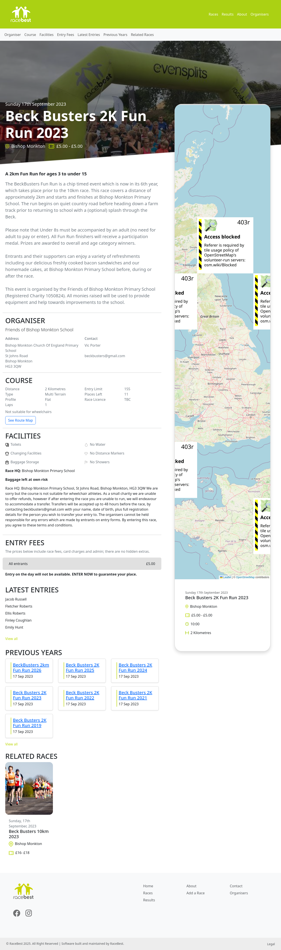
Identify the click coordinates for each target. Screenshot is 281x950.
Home (148, 886)
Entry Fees (65, 34)
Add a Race (195, 893)
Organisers (259, 14)
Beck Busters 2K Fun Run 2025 (82, 667)
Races (213, 14)
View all (11, 638)
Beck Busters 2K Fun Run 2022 (82, 695)
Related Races (142, 34)
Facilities (47, 34)
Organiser (12, 34)
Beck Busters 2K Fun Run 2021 (135, 695)
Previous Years (115, 34)
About (242, 14)
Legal (271, 944)
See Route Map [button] (20, 420)
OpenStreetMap (245, 577)
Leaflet (225, 577)
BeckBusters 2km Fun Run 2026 (31, 667)
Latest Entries (89, 34)
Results (228, 14)
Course (30, 34)
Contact (236, 886)
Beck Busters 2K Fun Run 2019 (30, 722)
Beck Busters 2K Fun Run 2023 (30, 695)
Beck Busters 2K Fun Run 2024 (135, 667)
